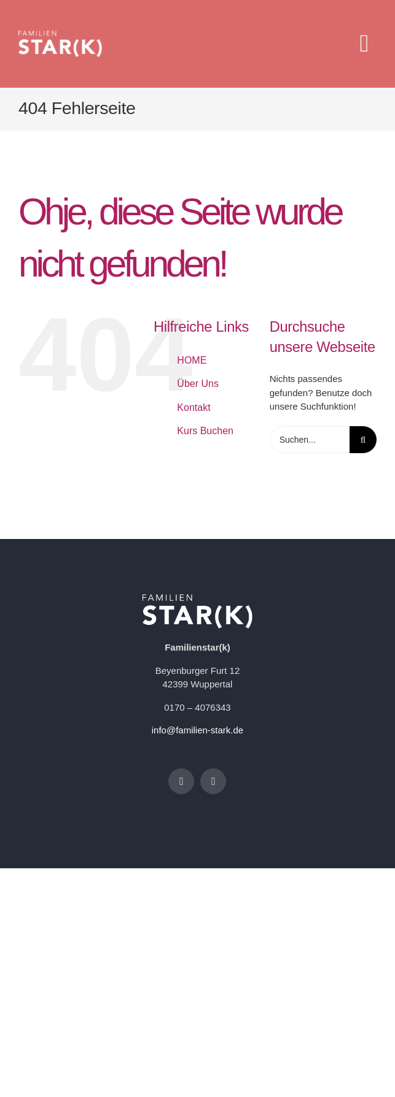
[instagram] (213, 781)
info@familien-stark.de (197, 730)
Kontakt (193, 407)
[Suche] (363, 439)
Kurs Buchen (205, 431)
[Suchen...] (310, 439)
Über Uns (198, 383)
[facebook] (181, 781)
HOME (191, 360)
